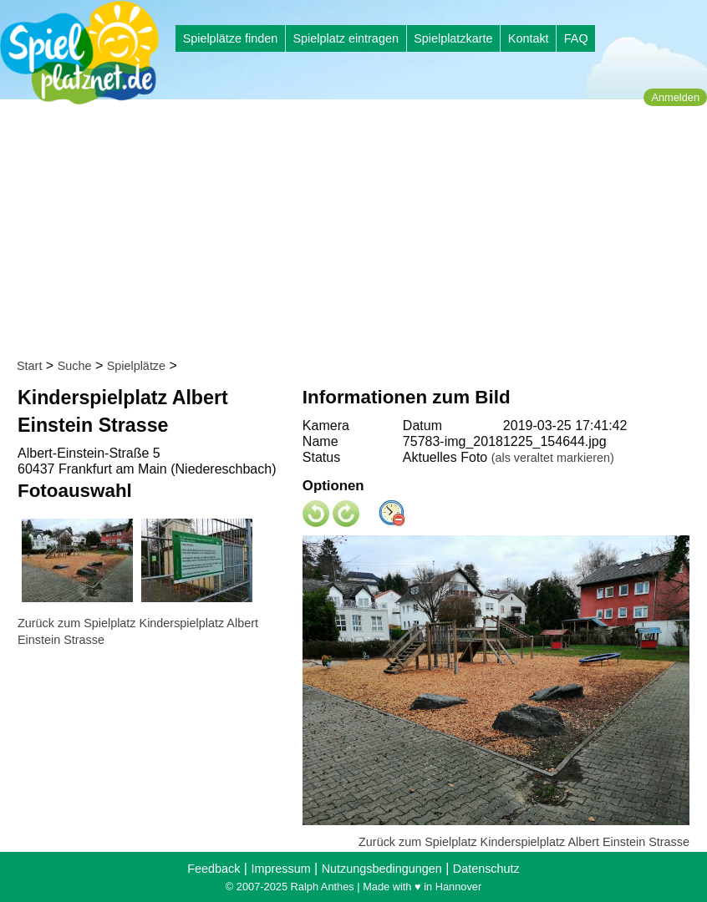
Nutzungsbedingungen (382, 868)
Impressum (280, 868)
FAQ (576, 38)
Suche (75, 365)
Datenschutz (486, 868)
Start (29, 365)
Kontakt (528, 38)
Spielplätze (136, 365)
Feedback (213, 868)
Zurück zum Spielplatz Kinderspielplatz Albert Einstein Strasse (524, 842)
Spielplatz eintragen (345, 38)
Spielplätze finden (230, 38)
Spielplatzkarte (453, 38)
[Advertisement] (359, 232)
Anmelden (675, 97)
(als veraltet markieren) (552, 457)
